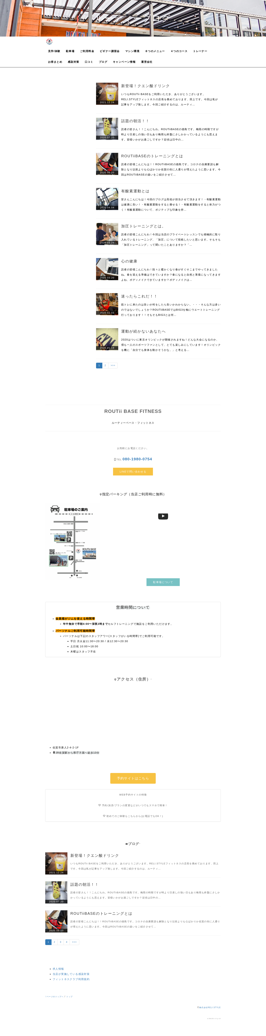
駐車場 (70, 51)
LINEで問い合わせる (133, 471)
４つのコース (178, 51)
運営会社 (147, 61)
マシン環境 (132, 51)
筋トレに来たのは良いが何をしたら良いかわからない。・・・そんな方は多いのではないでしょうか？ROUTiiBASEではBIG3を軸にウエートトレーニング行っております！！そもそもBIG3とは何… (171, 309)
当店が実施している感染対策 (71, 974)
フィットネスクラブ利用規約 (71, 979)
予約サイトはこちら (133, 778)
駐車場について (163, 582)
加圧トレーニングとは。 (143, 226)
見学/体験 (54, 51)
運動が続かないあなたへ (143, 331)
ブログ (103, 61)
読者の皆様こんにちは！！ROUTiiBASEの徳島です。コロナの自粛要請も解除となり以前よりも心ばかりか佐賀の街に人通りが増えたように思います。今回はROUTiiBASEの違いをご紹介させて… (171, 169)
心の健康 (129, 261)
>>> (113, 365)
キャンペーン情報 (124, 61)
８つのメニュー (155, 51)
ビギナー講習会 (110, 51)
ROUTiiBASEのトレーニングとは (152, 156)
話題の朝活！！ (135, 121)
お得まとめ (55, 61)
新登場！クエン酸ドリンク (145, 86)
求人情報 (58, 968)
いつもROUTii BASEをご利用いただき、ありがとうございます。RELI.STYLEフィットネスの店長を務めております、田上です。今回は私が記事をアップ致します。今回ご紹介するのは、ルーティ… (169, 99)
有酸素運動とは (135, 191)
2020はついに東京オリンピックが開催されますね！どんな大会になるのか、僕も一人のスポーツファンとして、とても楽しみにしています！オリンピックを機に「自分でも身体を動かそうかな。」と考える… (171, 344)
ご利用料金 (87, 51)
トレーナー (200, 51)
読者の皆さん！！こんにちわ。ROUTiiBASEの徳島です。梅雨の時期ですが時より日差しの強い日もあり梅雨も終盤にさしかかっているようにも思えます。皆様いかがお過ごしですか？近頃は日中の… (170, 134)
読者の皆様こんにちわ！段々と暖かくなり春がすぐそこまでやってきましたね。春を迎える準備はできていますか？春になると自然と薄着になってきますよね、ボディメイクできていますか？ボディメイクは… (171, 274)
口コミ (89, 61)
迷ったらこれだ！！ (139, 296)
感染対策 (73, 61)
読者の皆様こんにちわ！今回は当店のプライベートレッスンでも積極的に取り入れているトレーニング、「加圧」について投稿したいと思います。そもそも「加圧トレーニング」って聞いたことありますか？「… (171, 239)
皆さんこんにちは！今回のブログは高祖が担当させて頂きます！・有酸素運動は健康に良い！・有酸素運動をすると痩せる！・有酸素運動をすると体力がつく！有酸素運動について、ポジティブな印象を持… (171, 204)
